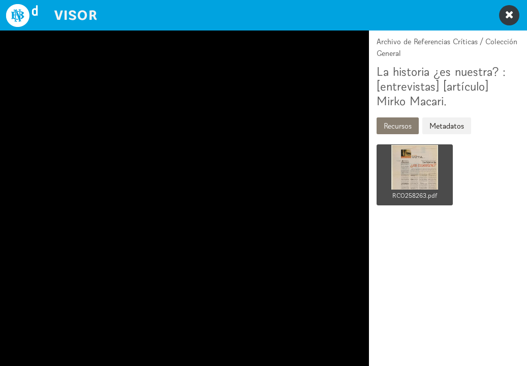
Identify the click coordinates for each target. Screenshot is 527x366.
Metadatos (446, 126)
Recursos (398, 126)
